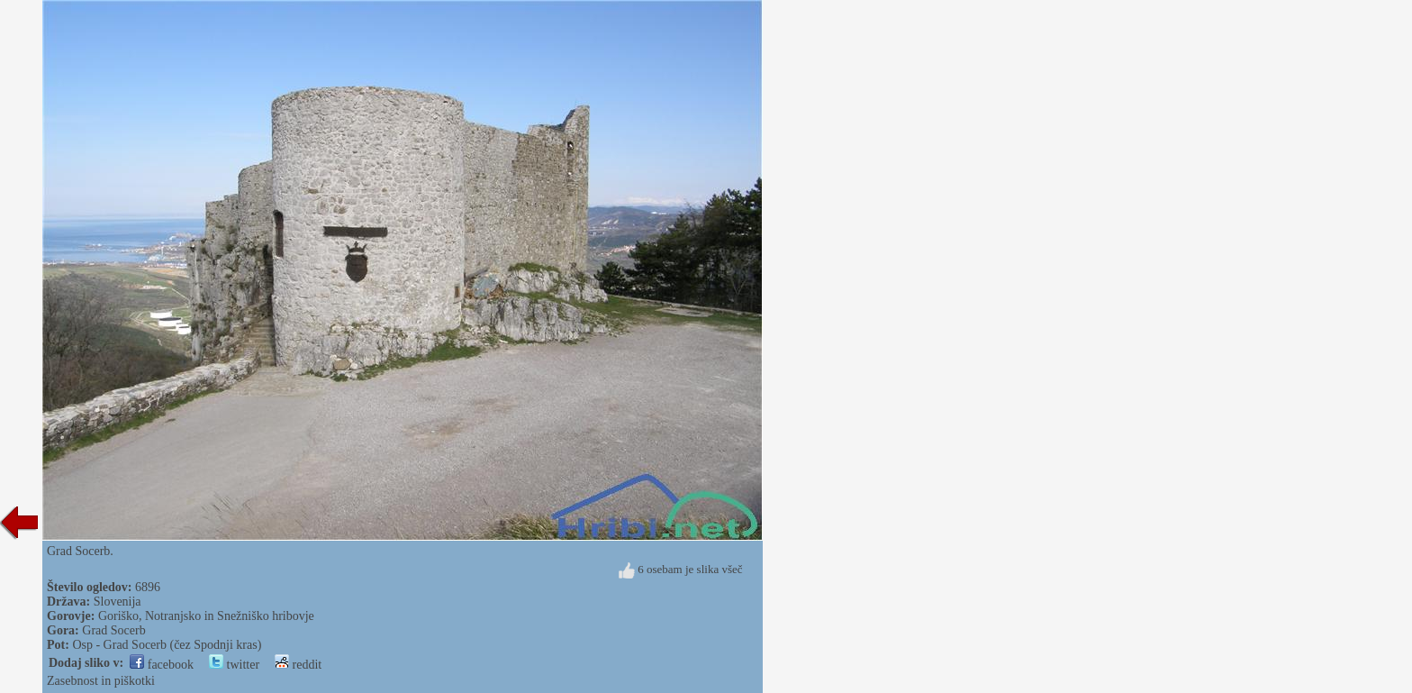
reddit (298, 664)
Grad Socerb (113, 630)
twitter (234, 664)
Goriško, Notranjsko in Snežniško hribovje (206, 616)
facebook (162, 664)
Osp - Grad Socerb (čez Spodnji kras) (166, 645)
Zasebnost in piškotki (101, 681)
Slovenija (117, 601)
